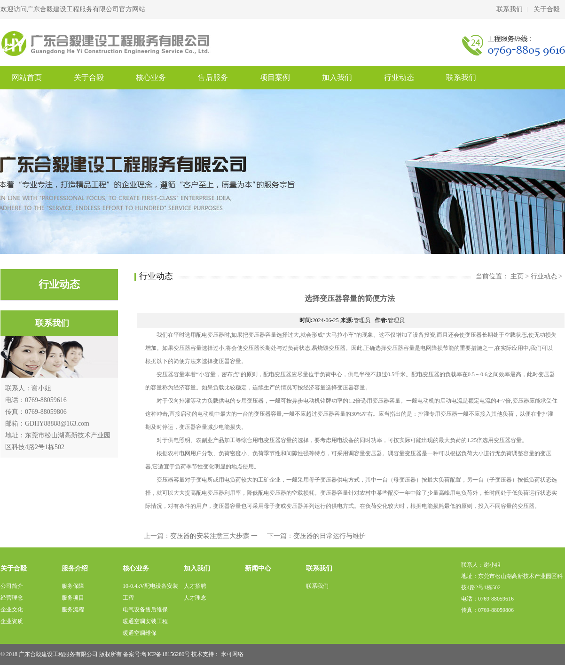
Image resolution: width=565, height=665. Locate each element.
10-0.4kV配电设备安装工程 (150, 592)
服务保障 (73, 586)
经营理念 (11, 597)
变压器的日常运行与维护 (329, 535)
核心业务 (151, 77)
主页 (517, 276)
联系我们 (509, 9)
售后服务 (213, 77)
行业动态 (399, 77)
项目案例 (275, 77)
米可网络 (232, 654)
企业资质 (11, 621)
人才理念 (195, 597)
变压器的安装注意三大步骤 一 (214, 535)
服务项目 (73, 597)
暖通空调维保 (140, 633)
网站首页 (27, 77)
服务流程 (73, 609)
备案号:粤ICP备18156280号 (156, 654)
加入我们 (337, 77)
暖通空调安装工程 (145, 621)
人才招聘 (195, 586)
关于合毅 (547, 9)
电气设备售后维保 (145, 609)
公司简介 (11, 586)
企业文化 (11, 609)
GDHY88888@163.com (57, 423)
